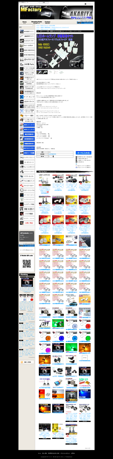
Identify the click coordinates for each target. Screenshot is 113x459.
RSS (25, 362)
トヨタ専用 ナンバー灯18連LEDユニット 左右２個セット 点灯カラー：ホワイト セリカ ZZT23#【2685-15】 (85, 288)
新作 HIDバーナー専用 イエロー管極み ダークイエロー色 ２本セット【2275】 (58, 430)
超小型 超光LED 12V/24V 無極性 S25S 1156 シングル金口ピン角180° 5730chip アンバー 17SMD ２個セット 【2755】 (58, 240)
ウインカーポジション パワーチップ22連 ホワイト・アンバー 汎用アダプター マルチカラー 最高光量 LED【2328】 (58, 394)
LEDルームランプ (44, 25)
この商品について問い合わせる (83, 160)
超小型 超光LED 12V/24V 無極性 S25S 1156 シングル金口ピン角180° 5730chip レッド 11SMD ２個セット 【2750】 (45, 223)
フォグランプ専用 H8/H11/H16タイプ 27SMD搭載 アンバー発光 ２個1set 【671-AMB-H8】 (85, 348)
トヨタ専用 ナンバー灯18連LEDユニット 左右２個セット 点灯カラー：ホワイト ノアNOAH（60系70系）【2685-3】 (85, 254)
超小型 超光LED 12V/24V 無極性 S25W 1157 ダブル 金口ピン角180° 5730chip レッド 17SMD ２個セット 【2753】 (71, 223)
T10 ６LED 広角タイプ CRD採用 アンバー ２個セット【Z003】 (45, 409)
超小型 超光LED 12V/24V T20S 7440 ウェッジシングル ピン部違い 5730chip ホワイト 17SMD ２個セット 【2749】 (71, 240)
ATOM (29, 362)
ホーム (24, 22)
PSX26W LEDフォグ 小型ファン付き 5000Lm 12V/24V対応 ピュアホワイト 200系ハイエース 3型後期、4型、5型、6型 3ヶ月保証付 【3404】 (45, 324)
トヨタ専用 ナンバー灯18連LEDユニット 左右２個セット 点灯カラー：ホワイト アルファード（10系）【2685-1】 (58, 254)
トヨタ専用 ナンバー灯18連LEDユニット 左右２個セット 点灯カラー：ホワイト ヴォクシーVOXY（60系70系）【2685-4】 (45, 265)
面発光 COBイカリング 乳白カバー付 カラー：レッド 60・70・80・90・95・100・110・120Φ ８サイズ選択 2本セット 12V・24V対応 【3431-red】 (30, 303)
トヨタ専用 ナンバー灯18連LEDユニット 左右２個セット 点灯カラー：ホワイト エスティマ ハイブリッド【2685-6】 (71, 265)
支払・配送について (36, 22)
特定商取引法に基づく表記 (53, 453)
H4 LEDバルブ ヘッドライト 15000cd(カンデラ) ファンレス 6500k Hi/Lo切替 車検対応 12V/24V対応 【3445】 (58, 360)
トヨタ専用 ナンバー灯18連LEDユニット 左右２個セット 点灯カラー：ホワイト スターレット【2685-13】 (58, 288)
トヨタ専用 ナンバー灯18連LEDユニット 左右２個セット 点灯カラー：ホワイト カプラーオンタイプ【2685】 (45, 254)
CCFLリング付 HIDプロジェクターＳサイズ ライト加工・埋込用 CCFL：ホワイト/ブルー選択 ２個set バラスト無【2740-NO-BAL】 (71, 412)
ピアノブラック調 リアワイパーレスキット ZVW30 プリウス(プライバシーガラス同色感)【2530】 (85, 371)
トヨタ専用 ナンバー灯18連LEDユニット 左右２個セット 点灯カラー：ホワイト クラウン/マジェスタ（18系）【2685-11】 (85, 276)
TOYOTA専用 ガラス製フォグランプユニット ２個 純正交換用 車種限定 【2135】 (72, 383)
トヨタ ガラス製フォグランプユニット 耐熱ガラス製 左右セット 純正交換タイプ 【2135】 (45, 313)
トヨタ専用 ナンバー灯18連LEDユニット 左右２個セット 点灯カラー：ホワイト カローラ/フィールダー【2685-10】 (71, 276)
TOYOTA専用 (52, 25)
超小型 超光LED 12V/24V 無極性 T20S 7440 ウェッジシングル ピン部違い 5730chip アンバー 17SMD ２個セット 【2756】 (71, 203)
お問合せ (47, 22)
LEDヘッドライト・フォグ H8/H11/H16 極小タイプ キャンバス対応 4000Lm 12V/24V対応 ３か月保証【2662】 (72, 433)
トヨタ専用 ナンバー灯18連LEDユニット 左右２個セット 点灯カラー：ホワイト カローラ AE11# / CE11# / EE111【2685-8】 (45, 276)
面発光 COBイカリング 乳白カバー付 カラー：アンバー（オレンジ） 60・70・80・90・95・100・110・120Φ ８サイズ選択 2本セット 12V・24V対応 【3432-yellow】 (45, 336)
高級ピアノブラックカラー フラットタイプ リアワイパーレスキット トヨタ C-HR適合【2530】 (58, 408)
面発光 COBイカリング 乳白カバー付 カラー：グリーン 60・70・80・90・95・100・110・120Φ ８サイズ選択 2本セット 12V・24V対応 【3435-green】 (85, 336)
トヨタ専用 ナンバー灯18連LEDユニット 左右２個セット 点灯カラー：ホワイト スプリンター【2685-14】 (71, 288)
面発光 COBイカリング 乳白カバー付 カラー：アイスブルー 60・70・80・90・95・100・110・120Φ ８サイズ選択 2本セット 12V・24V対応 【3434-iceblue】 (72, 336)
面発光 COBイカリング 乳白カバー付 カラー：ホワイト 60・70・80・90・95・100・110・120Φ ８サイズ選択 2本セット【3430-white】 (22, 303)
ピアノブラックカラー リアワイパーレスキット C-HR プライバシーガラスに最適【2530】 (45, 371)
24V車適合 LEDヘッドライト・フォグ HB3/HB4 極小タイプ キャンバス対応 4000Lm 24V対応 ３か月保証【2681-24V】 (45, 203)
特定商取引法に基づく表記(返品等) (84, 156)
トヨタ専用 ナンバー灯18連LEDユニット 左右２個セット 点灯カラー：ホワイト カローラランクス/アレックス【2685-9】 (58, 276)
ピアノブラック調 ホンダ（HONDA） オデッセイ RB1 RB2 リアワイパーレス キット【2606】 (72, 182)
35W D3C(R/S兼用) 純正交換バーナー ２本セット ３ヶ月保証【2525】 (45, 383)
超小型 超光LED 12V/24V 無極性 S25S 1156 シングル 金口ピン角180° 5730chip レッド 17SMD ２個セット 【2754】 (85, 223)
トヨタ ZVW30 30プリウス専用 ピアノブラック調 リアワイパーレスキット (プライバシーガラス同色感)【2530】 (27, 285)
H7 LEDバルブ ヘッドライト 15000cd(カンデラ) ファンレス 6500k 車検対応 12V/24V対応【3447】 (85, 358)
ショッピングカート (85, 22)
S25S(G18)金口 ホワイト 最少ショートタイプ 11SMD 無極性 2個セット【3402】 (85, 313)
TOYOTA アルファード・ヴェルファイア (60, 27)
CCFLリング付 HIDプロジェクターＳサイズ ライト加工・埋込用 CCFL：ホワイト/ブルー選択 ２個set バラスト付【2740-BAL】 (85, 412)
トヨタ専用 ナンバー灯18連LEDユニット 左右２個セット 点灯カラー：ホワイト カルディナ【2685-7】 (85, 265)
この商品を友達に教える (82, 158)
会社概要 (22, 235)
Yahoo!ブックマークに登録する (83, 165)
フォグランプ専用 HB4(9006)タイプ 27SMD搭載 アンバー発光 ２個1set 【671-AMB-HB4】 (45, 360)
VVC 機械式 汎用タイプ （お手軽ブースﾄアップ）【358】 (58, 372)
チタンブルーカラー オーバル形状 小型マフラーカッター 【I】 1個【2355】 (58, 383)
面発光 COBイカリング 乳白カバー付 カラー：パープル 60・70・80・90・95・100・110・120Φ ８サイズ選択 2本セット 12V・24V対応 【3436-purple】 (45, 348)
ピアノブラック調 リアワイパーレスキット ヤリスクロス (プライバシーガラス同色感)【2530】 (58, 348)
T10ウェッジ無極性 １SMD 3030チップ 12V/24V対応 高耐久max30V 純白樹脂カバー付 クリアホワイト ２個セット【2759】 (58, 203)
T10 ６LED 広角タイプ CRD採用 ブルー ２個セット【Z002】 (85, 394)
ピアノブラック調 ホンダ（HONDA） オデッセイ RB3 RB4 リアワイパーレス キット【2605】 (58, 182)
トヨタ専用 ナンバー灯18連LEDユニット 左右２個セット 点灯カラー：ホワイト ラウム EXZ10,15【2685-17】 (58, 299)
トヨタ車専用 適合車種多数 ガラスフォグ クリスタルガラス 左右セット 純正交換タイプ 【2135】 (72, 313)
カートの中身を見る (27, 245)
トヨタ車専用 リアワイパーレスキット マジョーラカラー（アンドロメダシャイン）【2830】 (85, 241)
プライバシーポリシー (65, 453)
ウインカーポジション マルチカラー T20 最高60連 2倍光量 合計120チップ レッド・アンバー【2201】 (45, 394)
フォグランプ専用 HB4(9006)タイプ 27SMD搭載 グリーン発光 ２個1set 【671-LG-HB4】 (72, 348)
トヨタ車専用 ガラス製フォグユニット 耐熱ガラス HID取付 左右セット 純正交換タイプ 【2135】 (58, 313)
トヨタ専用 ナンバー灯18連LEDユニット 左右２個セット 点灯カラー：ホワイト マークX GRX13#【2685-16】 (45, 299)
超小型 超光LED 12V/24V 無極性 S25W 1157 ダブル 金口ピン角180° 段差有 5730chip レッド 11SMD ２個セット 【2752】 (58, 223)
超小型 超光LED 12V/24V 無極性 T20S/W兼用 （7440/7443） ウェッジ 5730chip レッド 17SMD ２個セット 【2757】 (85, 203)
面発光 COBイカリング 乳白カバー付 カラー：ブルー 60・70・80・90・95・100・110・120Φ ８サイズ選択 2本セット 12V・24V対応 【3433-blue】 (27, 326)
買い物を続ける (80, 161)
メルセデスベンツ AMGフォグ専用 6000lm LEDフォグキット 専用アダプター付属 (45, 430)
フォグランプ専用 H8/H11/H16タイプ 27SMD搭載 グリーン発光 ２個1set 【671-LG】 (58, 324)
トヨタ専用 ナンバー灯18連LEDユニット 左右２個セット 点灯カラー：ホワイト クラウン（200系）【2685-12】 (45, 288)
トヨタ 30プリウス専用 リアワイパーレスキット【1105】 (71, 372)
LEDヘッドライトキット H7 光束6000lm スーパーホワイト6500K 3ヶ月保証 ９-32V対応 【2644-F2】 (45, 183)
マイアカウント (89, 4)
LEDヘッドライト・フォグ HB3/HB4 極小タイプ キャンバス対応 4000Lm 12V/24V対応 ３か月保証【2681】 (85, 182)
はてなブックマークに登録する (83, 167)
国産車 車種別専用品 (45, 27)
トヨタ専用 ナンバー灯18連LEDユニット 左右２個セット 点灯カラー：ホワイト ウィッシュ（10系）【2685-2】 (71, 254)
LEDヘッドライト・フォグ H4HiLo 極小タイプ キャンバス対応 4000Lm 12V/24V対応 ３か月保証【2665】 (72, 396)
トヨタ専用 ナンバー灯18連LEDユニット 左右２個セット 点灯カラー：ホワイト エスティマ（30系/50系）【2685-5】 (58, 265)
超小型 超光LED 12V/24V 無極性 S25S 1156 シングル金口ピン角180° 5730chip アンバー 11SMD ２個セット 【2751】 (45, 240)
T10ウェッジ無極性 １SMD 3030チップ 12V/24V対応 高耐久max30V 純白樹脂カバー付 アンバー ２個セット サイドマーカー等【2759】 (85, 299)
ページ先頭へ (87, 448)
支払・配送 (44, 453)
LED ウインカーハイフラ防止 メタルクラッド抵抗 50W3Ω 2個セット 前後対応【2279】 (85, 383)
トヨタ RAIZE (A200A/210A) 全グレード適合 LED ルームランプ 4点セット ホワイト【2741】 (71, 300)
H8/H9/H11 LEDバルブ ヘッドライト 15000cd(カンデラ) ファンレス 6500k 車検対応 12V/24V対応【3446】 (72, 360)
